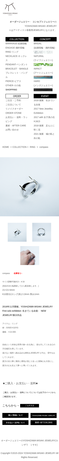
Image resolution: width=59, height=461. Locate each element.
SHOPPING (11, 89)
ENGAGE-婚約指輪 (15, 47)
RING (32, 147)
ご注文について (13, 104)
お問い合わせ (12, 129)
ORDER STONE (14, 113)
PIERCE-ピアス (13, 81)
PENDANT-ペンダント (17, 64)
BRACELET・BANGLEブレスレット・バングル (17, 72)
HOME (5, 147)
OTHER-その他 (13, 85)
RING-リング (12, 52)
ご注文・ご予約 (13, 100)
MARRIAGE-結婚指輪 (16, 43)
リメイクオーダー (14, 108)
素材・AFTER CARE (16, 125)
